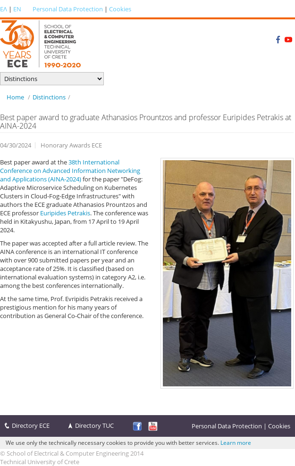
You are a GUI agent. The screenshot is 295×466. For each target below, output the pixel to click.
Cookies (120, 9)
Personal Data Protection (68, 9)
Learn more (235, 443)
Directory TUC (94, 425)
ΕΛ (3, 9)
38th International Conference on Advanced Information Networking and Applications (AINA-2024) (70, 170)
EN (17, 9)
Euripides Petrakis (65, 213)
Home (15, 97)
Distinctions (49, 97)
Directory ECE (31, 425)
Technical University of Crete (39, 462)
